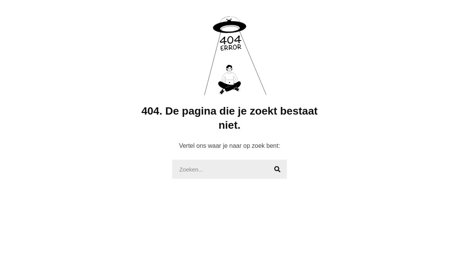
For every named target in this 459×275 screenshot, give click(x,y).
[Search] (277, 169)
